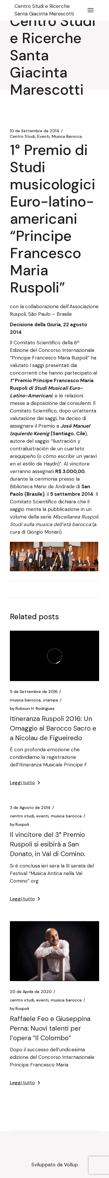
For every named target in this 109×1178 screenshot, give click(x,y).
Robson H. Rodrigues (32, 708)
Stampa (50, 700)
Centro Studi (22, 136)
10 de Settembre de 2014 (34, 130)
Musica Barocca (67, 136)
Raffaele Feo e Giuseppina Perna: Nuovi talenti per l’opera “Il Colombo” (50, 1028)
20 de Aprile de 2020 (31, 991)
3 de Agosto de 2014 (30, 807)
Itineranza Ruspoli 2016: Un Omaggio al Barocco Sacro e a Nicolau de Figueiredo (53, 728)
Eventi (43, 136)
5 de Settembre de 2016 (34, 691)
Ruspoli (19, 824)
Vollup (71, 1164)
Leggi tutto (25, 783)
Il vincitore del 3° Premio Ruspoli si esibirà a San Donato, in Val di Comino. (47, 844)
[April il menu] (90, 10)
